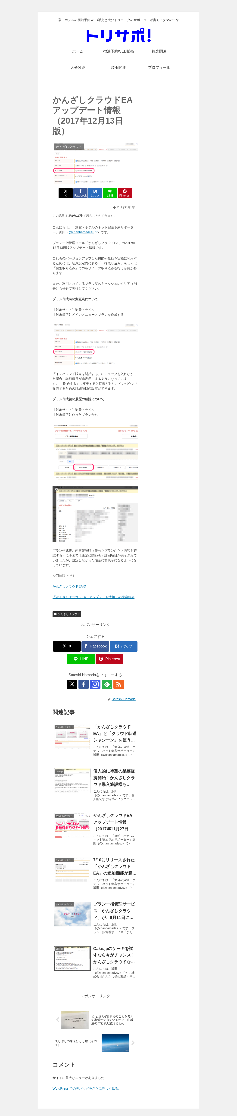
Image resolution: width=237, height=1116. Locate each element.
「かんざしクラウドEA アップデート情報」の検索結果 (93, 597)
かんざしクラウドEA (69, 586)
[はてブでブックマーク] (95, 193)
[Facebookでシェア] (81, 193)
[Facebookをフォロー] (84, 684)
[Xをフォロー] (74, 684)
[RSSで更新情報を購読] (116, 684)
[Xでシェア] (66, 193)
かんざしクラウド (67, 614)
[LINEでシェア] (109, 193)
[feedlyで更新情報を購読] (106, 684)
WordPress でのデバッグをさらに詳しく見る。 (87, 1088)
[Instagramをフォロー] (95, 684)
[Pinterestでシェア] (124, 193)
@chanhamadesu (83, 232)
